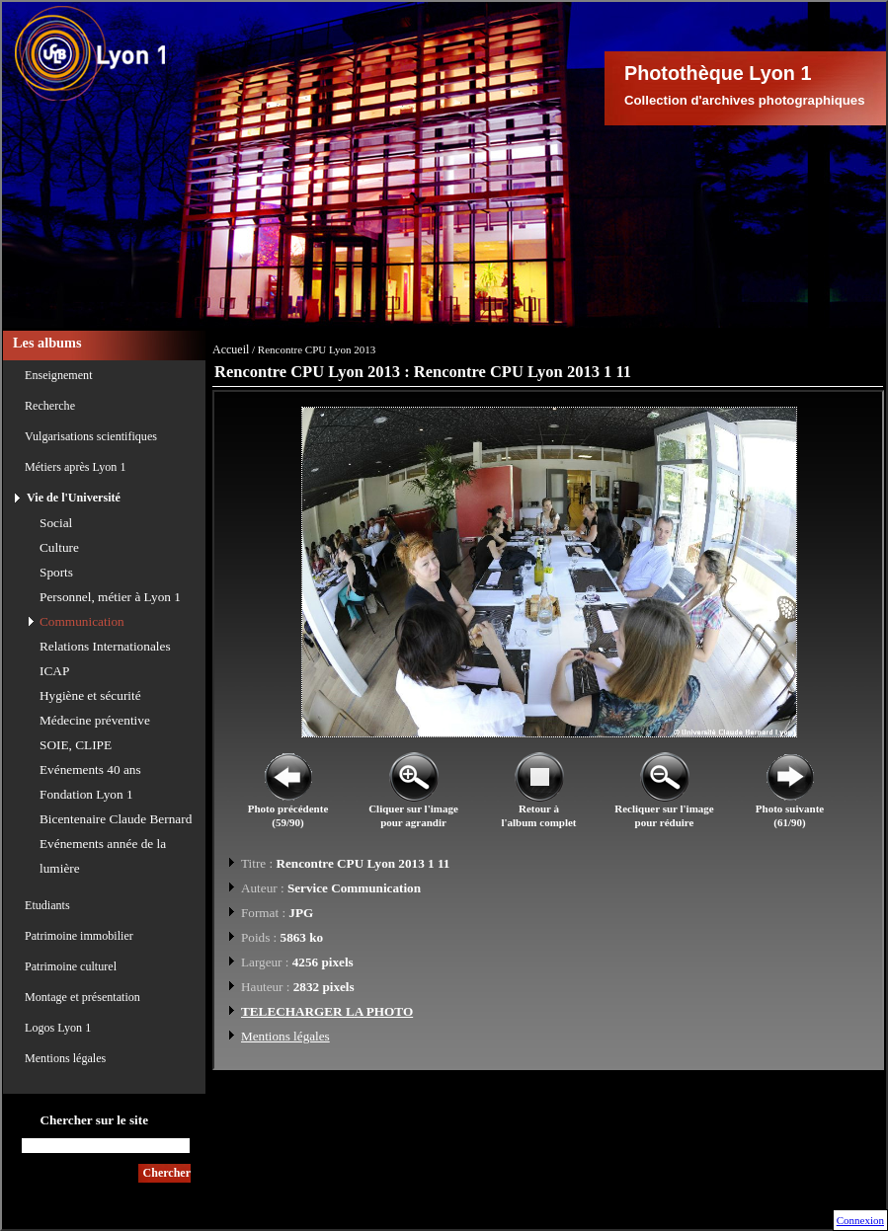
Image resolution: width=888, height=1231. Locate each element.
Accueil (230, 349)
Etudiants (47, 905)
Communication (82, 621)
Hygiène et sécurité (90, 695)
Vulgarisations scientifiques (91, 436)
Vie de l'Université (74, 497)
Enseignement (59, 375)
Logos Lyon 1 (58, 1028)
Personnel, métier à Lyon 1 (110, 596)
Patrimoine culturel (71, 966)
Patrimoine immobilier (79, 936)
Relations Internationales (105, 646)
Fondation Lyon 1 (86, 794)
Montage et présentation (82, 997)
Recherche (50, 406)
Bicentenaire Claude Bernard (116, 818)
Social (56, 522)
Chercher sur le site (94, 1120)
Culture (59, 547)
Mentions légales (65, 1058)
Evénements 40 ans (90, 769)
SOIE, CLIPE (76, 744)
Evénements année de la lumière (103, 856)
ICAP (54, 670)
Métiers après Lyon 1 (75, 467)
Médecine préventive (95, 720)
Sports (56, 572)
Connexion (860, 1220)
